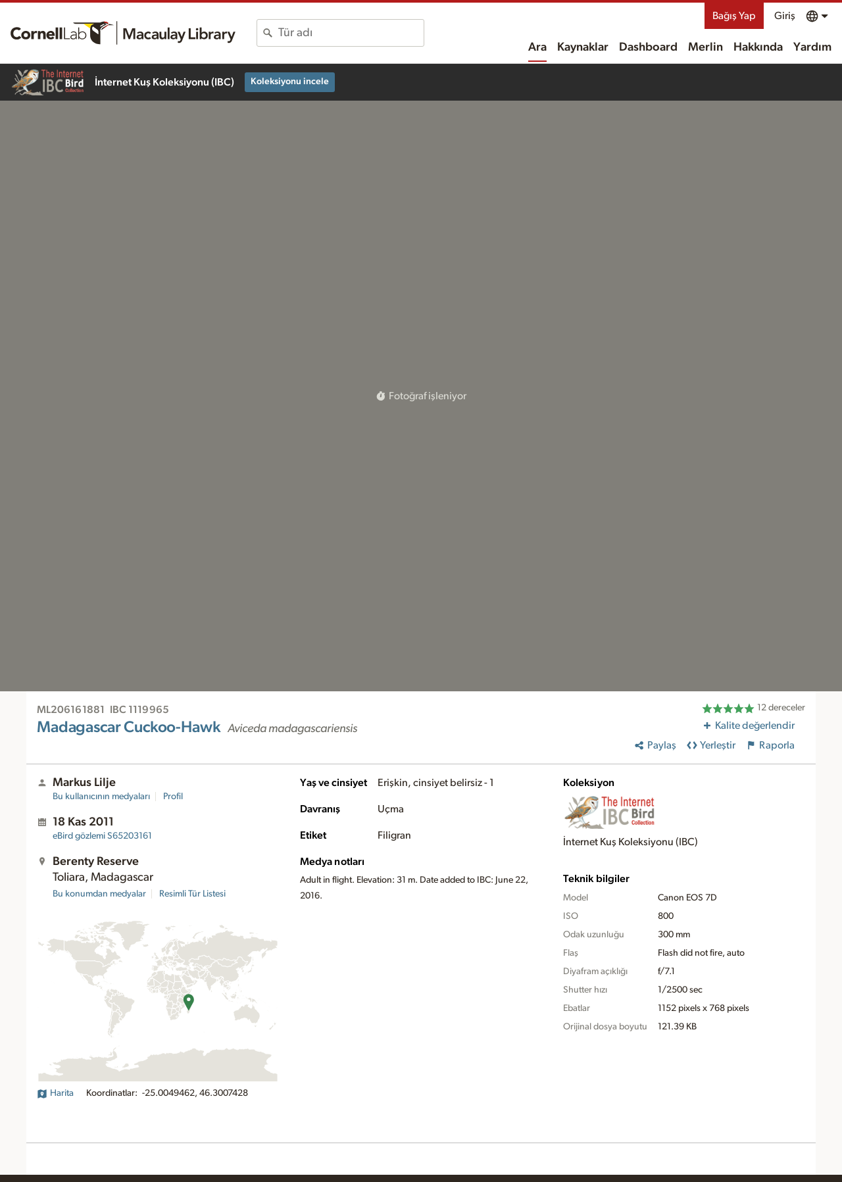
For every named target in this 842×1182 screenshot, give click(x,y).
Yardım (812, 47)
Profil (173, 796)
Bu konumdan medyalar (99, 894)
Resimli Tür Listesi (192, 894)
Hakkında (758, 47)
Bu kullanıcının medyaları (101, 796)
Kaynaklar (582, 47)
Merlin (705, 47)
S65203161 (102, 836)
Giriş (784, 16)
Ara (537, 47)
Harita (55, 1093)
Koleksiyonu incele (290, 81)
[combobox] (351, 33)
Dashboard (648, 47)
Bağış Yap (734, 16)
